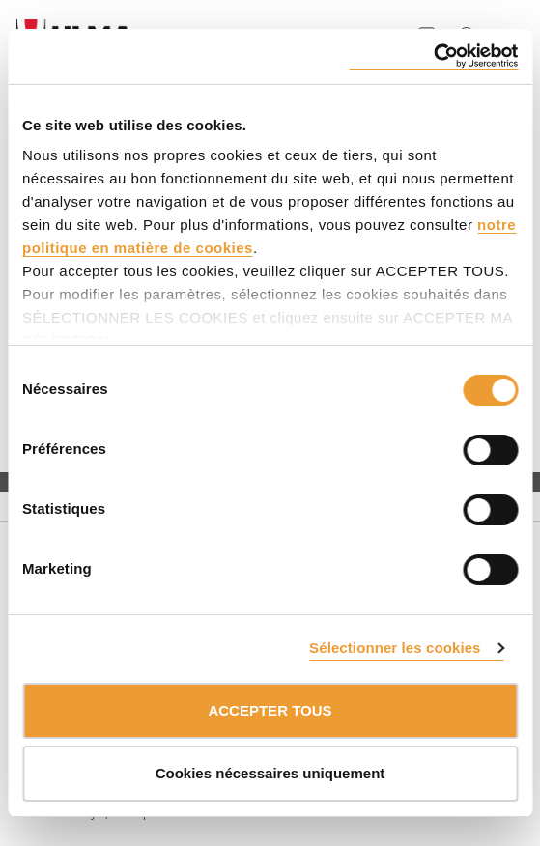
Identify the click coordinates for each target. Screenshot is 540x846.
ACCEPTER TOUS (269, 710)
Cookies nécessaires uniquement (270, 773)
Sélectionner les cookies (394, 647)
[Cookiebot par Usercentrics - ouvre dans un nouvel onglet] (433, 56)
